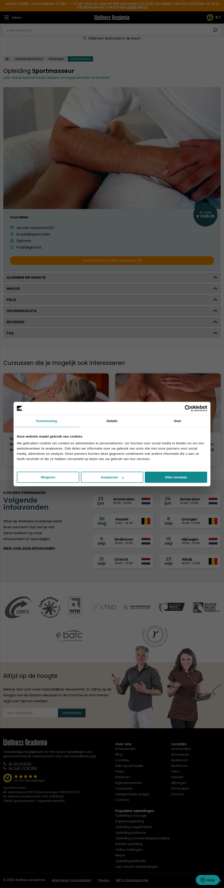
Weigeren (48, 477)
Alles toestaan (176, 477)
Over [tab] (178, 421)
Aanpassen (112, 477)
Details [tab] (112, 421)
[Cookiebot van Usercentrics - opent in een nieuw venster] (188, 408)
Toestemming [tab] (46, 421)
